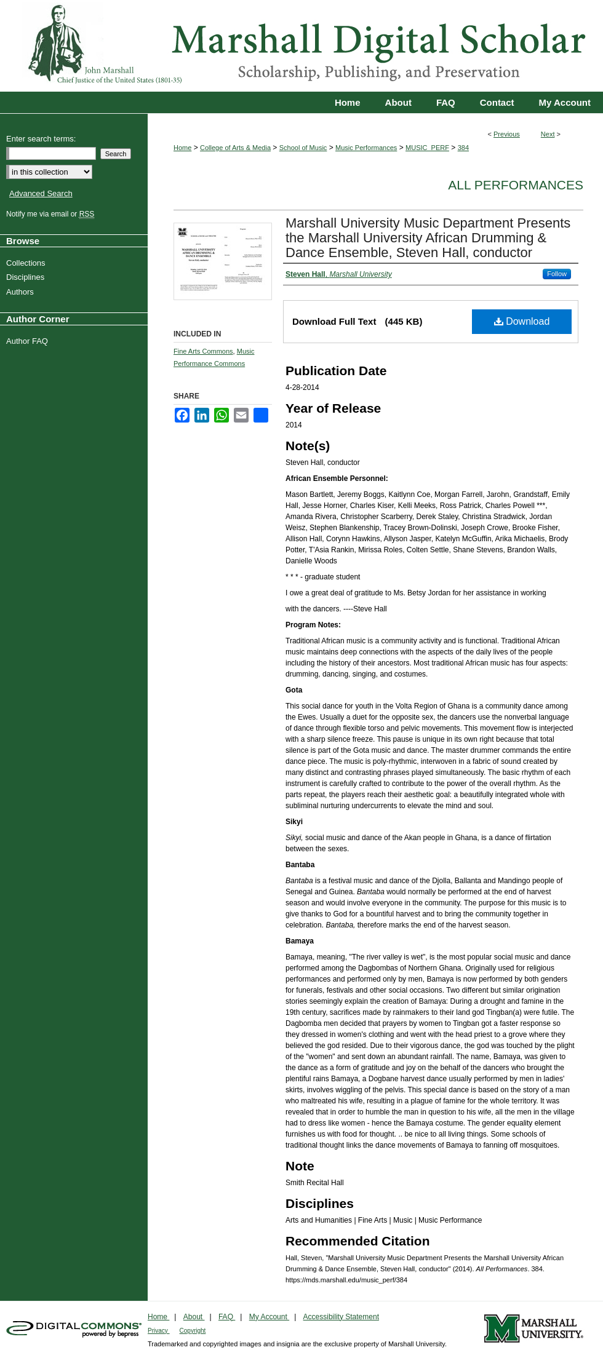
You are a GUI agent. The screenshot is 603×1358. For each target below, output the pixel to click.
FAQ (226, 1316)
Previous (506, 134)
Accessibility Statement (341, 1316)
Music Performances (366, 147)
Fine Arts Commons (203, 351)
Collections (27, 263)
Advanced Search (41, 193)
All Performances (515, 185)
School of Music (303, 147)
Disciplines (26, 277)
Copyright (193, 1330)
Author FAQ (28, 341)
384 (463, 147)
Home (182, 147)
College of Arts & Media (235, 147)
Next (548, 134)
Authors (21, 291)
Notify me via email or (51, 214)
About (194, 1316)
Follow (557, 273)
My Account (269, 1316)
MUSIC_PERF (427, 147)
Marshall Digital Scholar (301, 46)
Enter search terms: (41, 138)
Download (522, 321)
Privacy (159, 1330)
